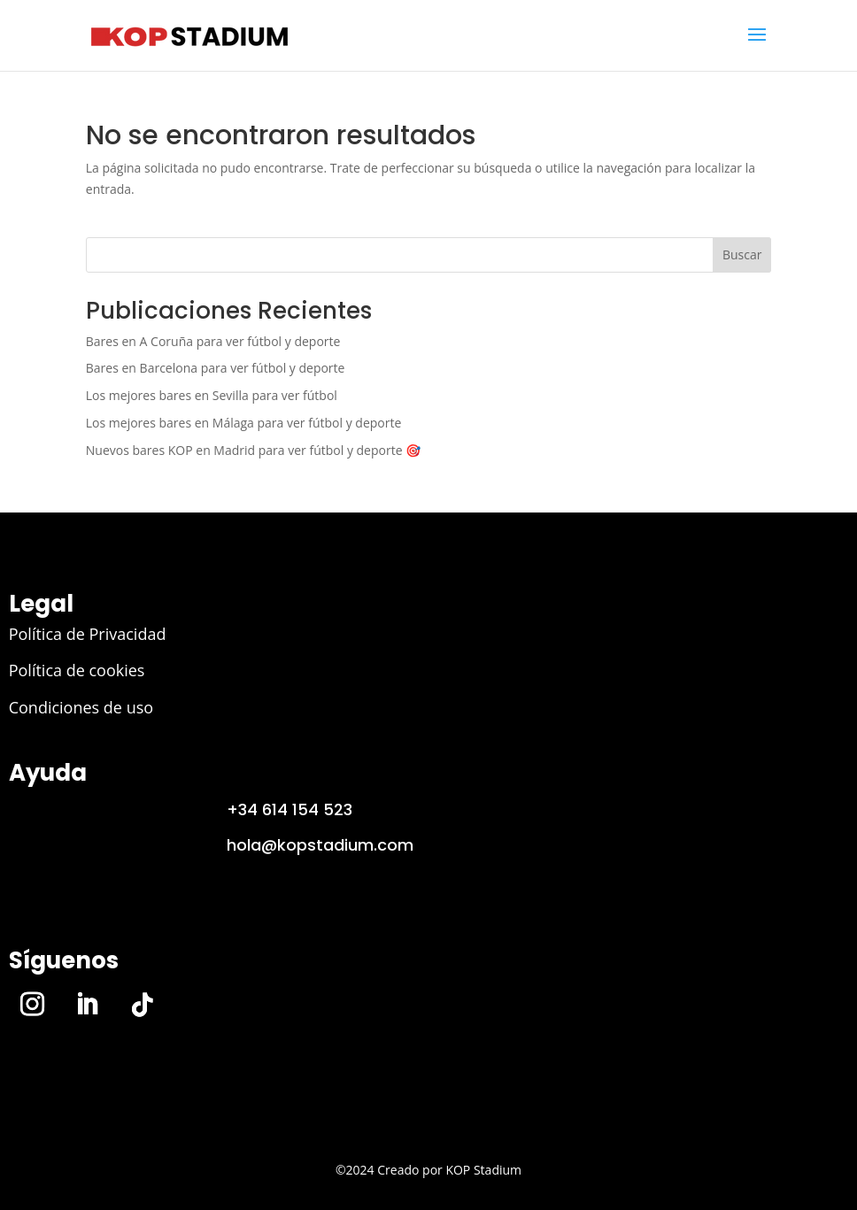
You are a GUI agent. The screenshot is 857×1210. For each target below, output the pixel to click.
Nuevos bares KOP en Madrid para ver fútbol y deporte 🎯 (253, 450)
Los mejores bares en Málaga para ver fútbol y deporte (244, 422)
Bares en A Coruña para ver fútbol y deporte (213, 341)
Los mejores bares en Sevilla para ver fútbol (211, 395)
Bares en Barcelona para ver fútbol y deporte (215, 367)
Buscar (742, 254)
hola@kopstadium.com (320, 845)
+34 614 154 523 (289, 809)
